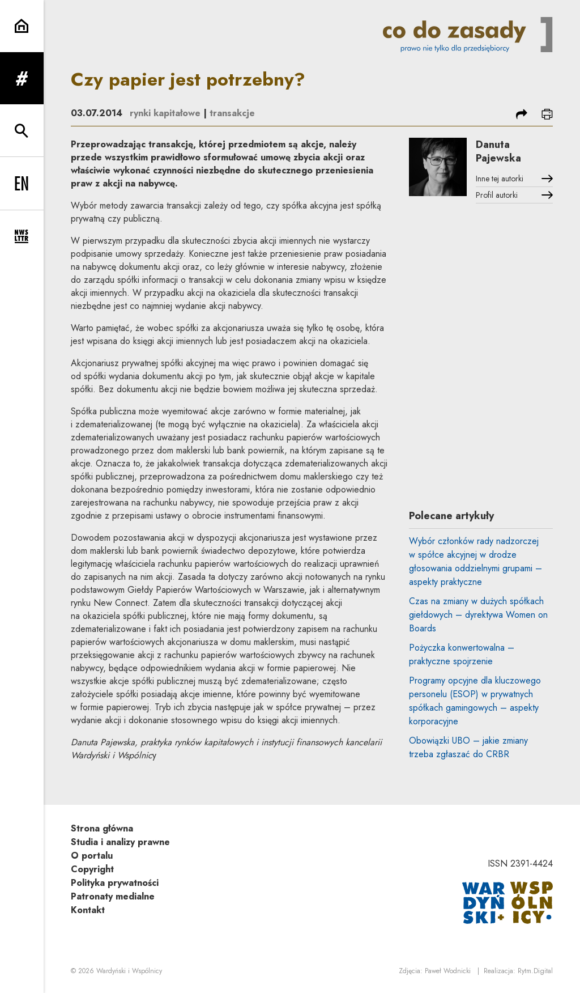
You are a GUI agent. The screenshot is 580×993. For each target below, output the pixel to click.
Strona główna (102, 828)
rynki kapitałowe (165, 113)
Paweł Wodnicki (448, 971)
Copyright (92, 869)
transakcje (232, 113)
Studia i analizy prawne (120, 841)
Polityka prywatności (115, 882)
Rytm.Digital (535, 971)
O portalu (92, 855)
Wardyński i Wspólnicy (129, 971)
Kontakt (88, 909)
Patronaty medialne (113, 896)
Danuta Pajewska (498, 151)
